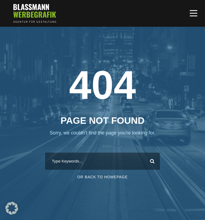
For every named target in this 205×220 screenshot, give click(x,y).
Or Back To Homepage (102, 177)
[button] (11, 208)
